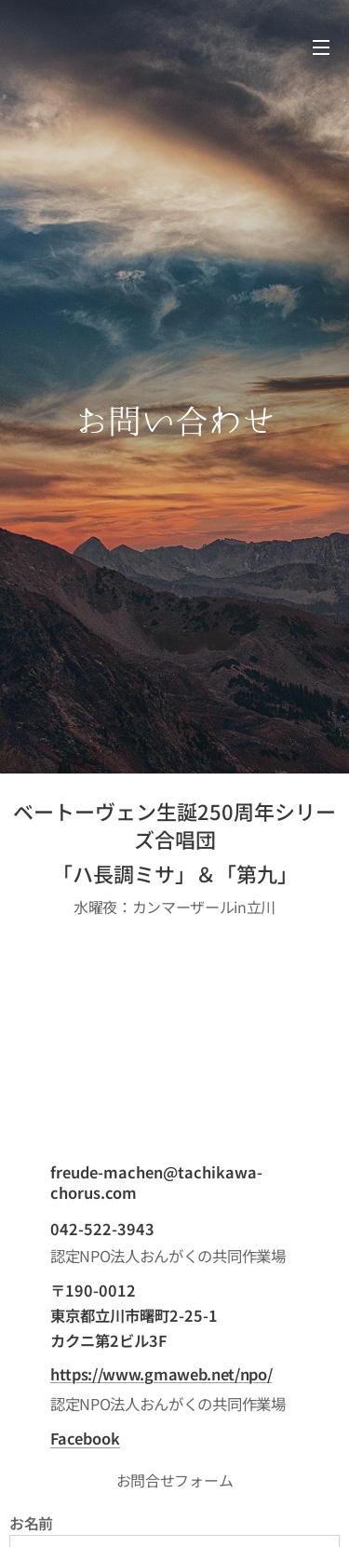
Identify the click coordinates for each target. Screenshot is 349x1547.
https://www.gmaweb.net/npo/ (161, 1374)
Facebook (85, 1438)
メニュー (321, 47)
